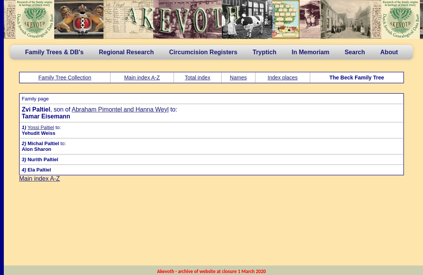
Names (238, 77)
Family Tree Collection (65, 77)
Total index (197, 77)
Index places (283, 77)
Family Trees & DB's (54, 52)
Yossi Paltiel (40, 127)
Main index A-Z (142, 77)
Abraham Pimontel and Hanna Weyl (120, 109)
